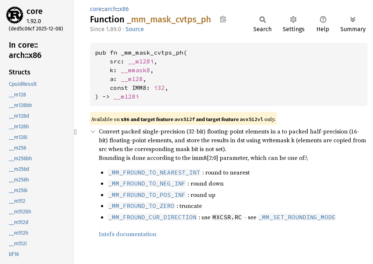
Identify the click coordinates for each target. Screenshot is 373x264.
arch (110, 9)
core (34, 11)
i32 (159, 87)
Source (135, 29)
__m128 (132, 78)
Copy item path (223, 19)
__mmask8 (135, 70)
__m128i (141, 61)
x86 (124, 9)
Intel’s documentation (127, 234)
